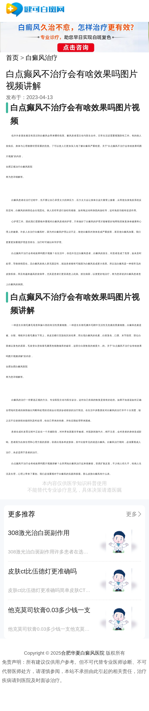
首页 (12, 57)
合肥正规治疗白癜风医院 (19, 167)
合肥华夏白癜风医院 (82, 653)
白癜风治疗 (42, 57)
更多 (131, 514)
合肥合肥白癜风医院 (17, 366)
